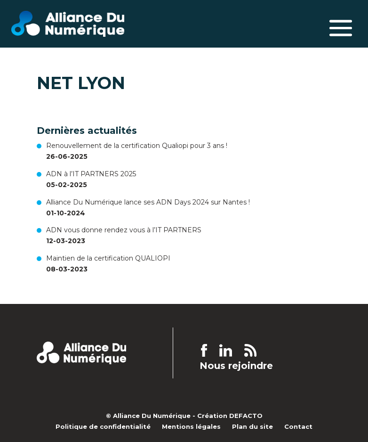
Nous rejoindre (236, 365)
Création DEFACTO (230, 415)
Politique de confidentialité (103, 426)
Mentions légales (191, 426)
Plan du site (252, 426)
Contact (298, 426)
